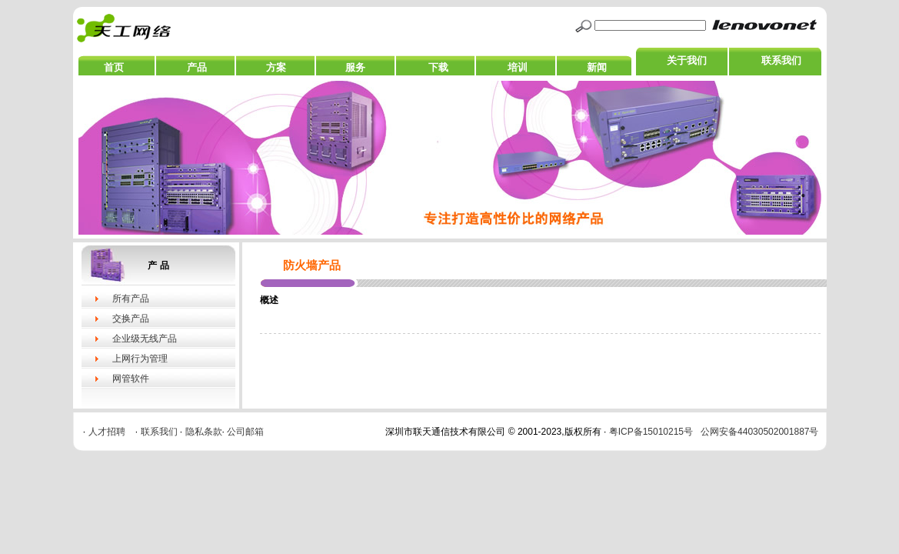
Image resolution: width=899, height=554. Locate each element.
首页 (114, 67)
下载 (438, 67)
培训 (518, 67)
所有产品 (130, 298)
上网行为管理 (140, 358)
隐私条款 (203, 431)
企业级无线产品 (144, 338)
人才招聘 (106, 431)
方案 (276, 67)
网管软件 (130, 378)
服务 (355, 67)
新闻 (597, 67)
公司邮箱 (245, 431)
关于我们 (687, 60)
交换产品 (130, 318)
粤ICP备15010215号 (651, 431)
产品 (197, 67)
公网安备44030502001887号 (759, 431)
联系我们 (781, 60)
